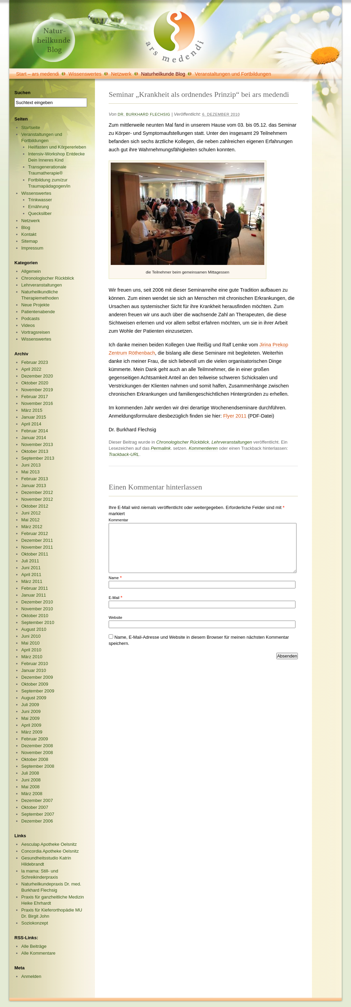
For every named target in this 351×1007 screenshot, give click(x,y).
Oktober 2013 (34, 451)
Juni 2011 (30, 567)
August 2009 (33, 697)
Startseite (30, 127)
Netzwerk (121, 74)
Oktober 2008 (34, 759)
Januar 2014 (33, 437)
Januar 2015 (33, 417)
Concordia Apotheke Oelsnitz (50, 851)
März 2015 (31, 410)
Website (115, 617)
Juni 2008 (30, 779)
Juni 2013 (30, 465)
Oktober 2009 (34, 684)
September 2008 (37, 766)
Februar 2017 (34, 396)
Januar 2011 (33, 595)
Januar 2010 (33, 670)
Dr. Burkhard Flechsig (144, 114)
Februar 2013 (34, 478)
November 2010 (37, 608)
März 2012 (31, 526)
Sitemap (29, 241)
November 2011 (37, 547)
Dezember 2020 (37, 376)
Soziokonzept (34, 923)
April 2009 (31, 725)
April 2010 (31, 649)
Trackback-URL (124, 454)
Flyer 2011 (234, 416)
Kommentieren (203, 448)
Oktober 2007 (34, 807)
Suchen (22, 92)
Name (114, 578)
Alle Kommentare (38, 953)
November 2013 (37, 444)
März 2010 (31, 656)
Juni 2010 (30, 636)
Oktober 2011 (34, 554)
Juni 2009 (30, 711)
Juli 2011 (30, 560)
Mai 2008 (30, 786)
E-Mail (114, 598)
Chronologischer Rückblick (182, 442)
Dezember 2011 (37, 540)
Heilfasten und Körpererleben (57, 147)
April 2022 (31, 369)
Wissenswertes (85, 74)
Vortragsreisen (35, 332)
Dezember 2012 (37, 492)
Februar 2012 (34, 533)
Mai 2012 (30, 519)
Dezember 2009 (37, 677)
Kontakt (28, 234)
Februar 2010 (34, 663)
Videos (28, 325)
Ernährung (38, 206)
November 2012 (37, 499)
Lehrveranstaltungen (231, 442)
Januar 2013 (33, 485)
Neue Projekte (35, 304)
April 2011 (31, 574)
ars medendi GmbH (175, 37)
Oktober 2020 (34, 382)
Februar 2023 (34, 362)
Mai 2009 (30, 718)
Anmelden (31, 976)
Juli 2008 (30, 773)
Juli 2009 (30, 704)
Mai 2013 (30, 471)
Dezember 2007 (37, 800)
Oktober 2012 (34, 506)
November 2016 (37, 403)
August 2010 (33, 629)
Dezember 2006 (37, 821)
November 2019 (37, 389)
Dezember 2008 (37, 745)
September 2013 (37, 458)
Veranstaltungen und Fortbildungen (233, 74)
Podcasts (30, 318)
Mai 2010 (30, 643)
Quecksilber (40, 213)
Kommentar (118, 520)
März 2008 (31, 793)
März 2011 (31, 581)
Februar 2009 (34, 738)
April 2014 (31, 423)
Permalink (161, 448)
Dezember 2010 (37, 601)
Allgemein (31, 271)
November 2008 (37, 752)
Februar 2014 (34, 430)
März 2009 (31, 732)
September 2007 (37, 814)
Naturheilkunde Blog (163, 74)
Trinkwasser (40, 199)
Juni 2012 (30, 512)
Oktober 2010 (34, 615)
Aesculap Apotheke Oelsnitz (49, 844)
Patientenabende (38, 311)
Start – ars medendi (37, 74)
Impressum (32, 248)
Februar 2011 (34, 588)
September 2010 (37, 622)
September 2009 (37, 690)
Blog (25, 227)
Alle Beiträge (34, 946)
